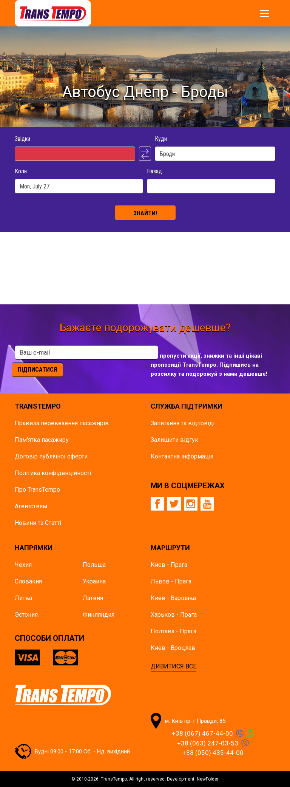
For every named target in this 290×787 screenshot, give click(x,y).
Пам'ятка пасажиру (42, 439)
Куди (161, 138)
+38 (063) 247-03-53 (207, 743)
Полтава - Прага (173, 631)
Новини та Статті (38, 522)
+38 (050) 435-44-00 (213, 752)
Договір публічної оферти (51, 456)
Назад (154, 171)
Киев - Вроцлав (173, 647)
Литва (23, 598)
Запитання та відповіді (182, 423)
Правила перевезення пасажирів (62, 423)
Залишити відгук (174, 439)
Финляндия (98, 614)
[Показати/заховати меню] (264, 13)
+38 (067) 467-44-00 (202, 733)
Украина (94, 581)
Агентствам (31, 506)
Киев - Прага (169, 564)
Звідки (22, 138)
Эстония (26, 614)
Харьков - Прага (174, 614)
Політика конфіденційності (53, 473)
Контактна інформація (182, 456)
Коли (21, 171)
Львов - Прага (171, 581)
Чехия (23, 564)
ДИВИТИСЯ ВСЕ (173, 666)
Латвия (93, 598)
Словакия (28, 581)
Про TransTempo (37, 489)
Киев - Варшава (173, 598)
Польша (94, 564)
